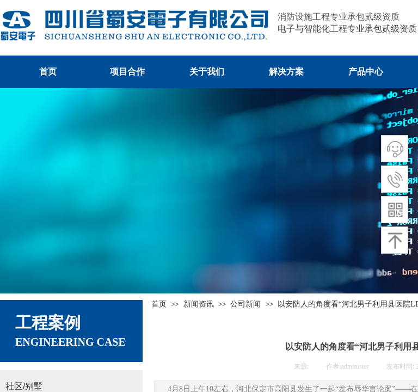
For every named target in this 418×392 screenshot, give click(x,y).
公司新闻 (245, 304)
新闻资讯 (198, 304)
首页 (159, 304)
